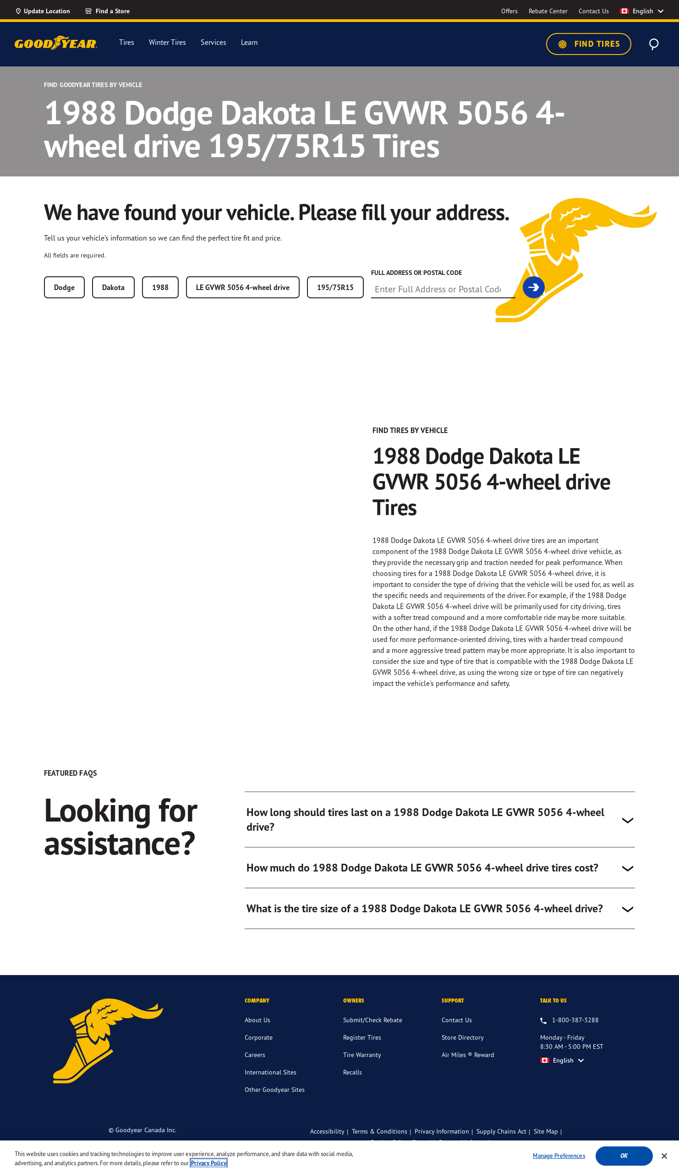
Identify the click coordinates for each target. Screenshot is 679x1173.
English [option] (636, 11)
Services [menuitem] (213, 42)
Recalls (352, 1084)
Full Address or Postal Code (416, 272)
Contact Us (457, 1032)
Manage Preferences (559, 1163)
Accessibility (327, 1143)
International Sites (270, 1084)
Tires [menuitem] (126, 42)
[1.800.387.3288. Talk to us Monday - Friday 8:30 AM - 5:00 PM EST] (569, 1033)
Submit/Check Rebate (372, 1032)
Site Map (546, 1143)
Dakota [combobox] (113, 287)
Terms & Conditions (379, 1143)
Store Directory (463, 1049)
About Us (257, 1032)
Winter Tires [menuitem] (167, 42)
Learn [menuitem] (249, 42)
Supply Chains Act (501, 1143)
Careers (255, 1067)
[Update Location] (42, 11)
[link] (534, 287)
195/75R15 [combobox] (335, 287)
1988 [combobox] (160, 287)
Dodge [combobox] (64, 287)
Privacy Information (442, 1143)
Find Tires (588, 43)
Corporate (259, 1049)
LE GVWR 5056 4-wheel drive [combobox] (243, 287)
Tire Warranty (362, 1067)
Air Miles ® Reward (468, 1067)
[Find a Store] (124, 11)
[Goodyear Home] (56, 42)
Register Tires (362, 1049)
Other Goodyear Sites (275, 1102)
